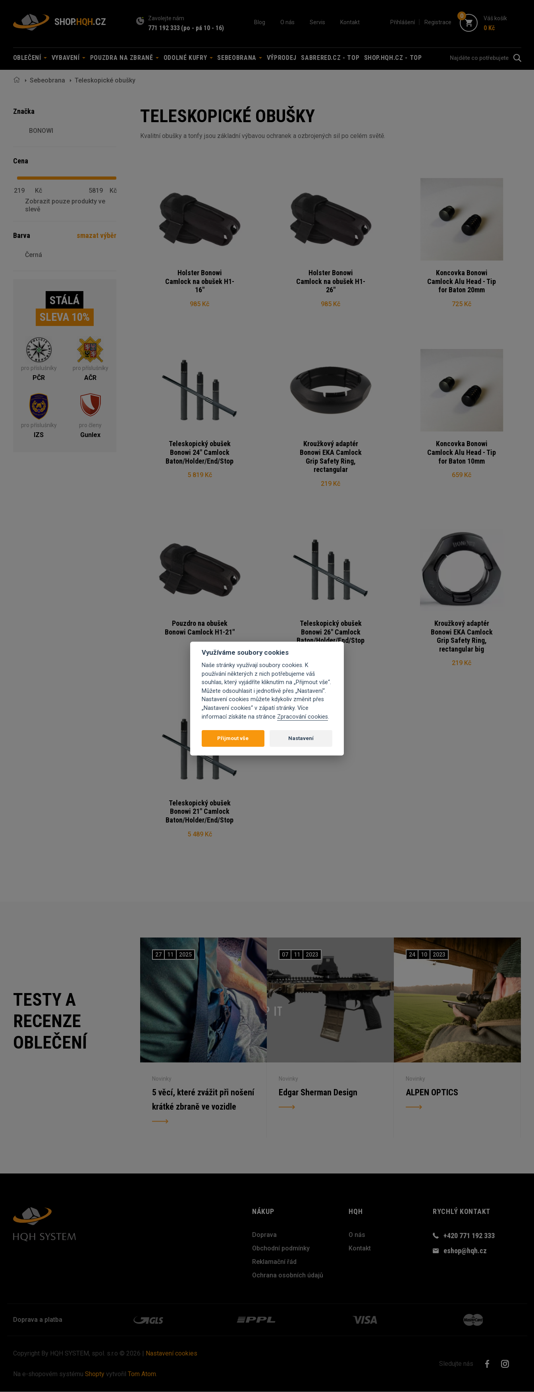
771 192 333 (164, 28)
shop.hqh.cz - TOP (393, 57)
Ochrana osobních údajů (287, 1275)
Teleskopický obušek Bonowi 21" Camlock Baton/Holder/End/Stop (199, 811)
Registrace (437, 22)
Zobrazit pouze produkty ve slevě (65, 205)
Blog (259, 22)
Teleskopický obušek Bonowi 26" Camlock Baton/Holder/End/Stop (330, 632)
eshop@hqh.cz (465, 1251)
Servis (317, 22)
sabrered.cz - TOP (330, 57)
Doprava (264, 1235)
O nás (287, 22)
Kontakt (350, 22)
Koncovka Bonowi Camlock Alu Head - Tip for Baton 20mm (461, 281)
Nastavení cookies (171, 1353)
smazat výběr (96, 235)
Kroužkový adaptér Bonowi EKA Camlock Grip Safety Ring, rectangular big (462, 636)
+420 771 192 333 (469, 1236)
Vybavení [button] (69, 57)
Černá (33, 255)
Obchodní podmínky (281, 1248)
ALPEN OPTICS (432, 1093)
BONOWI (41, 130)
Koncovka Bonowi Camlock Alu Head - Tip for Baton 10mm (461, 452)
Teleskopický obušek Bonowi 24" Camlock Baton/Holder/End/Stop (199, 452)
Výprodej (282, 57)
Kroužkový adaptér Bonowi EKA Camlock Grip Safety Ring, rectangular (331, 457)
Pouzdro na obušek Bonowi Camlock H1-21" (200, 628)
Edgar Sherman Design (318, 1093)
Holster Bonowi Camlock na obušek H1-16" (199, 281)
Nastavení (301, 738)
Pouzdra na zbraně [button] (124, 57)
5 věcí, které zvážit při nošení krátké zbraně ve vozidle (203, 1100)
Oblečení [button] (30, 57)
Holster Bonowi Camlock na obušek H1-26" (330, 281)
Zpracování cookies (302, 716)
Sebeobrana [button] (239, 57)
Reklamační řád (274, 1262)
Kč (38, 191)
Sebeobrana (47, 80)
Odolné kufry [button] (188, 57)
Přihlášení (402, 22)
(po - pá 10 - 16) (202, 28)
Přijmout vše (233, 738)
